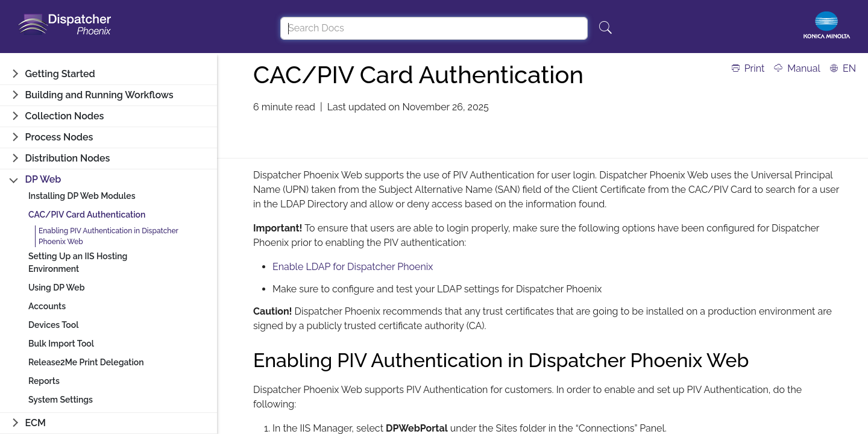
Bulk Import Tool (61, 343)
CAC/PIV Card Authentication (86, 214)
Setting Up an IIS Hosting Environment (77, 262)
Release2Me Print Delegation (86, 362)
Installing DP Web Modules (82, 196)
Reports (44, 381)
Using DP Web (56, 287)
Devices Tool (53, 325)
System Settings (60, 399)
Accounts (47, 306)
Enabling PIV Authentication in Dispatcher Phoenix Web (108, 236)
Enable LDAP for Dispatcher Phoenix (352, 266)
